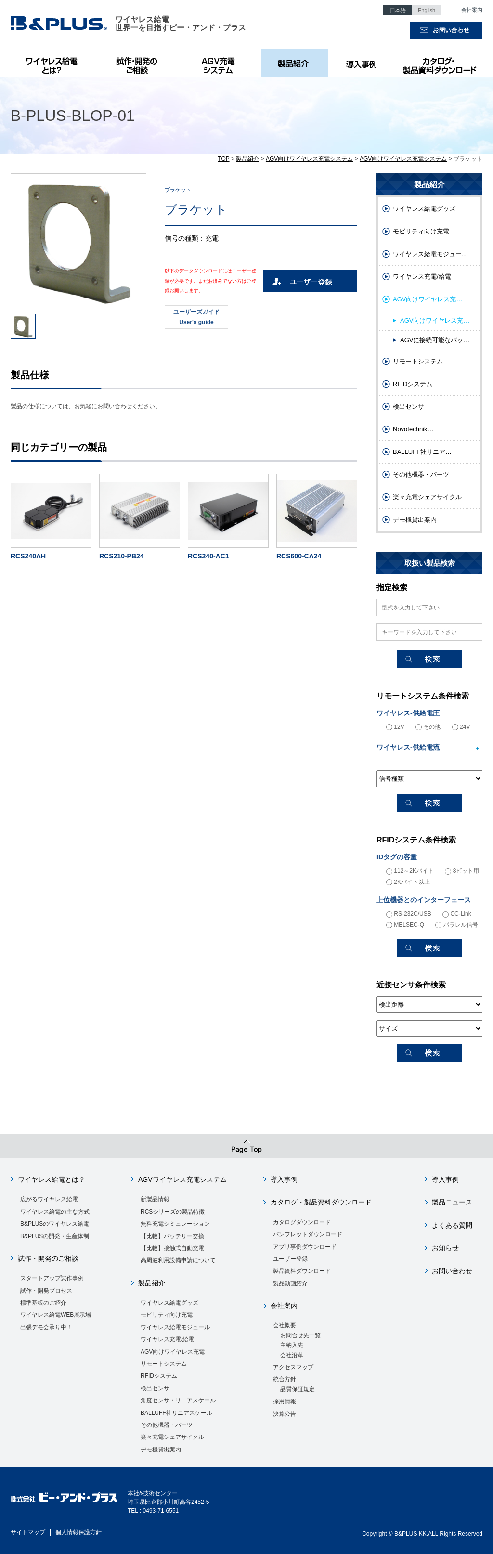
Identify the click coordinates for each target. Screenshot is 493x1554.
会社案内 (466, 10)
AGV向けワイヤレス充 (427, 299)
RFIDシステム (412, 384)
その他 (428, 727)
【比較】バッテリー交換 (172, 1236)
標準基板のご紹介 (43, 1302)
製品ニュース (452, 1202)
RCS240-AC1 (208, 556)
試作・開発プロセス (46, 1290)
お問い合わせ (452, 1271)
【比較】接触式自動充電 (172, 1248)
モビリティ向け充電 (421, 231)
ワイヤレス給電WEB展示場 (55, 1314)
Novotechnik (413, 429)
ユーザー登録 (290, 1259)
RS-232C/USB (408, 913)
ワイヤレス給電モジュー (430, 254)
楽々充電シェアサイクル (427, 497)
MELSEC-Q (405, 924)
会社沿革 (291, 1355)
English (426, 10)
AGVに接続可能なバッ (434, 340)
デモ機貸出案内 (415, 519)
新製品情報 (155, 1199)
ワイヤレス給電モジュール (175, 1327)
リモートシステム (418, 361)
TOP (223, 158)
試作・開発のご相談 (138, 62)
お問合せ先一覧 (300, 1335)
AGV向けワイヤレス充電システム (309, 158)
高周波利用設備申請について (178, 1260)
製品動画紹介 (290, 1283)
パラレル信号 (456, 924)
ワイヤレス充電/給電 (422, 276)
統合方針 (284, 1379)
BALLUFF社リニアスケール (176, 1413)
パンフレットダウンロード (307, 1234)
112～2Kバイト (410, 871)
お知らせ (445, 1248)
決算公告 (284, 1414)
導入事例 (362, 62)
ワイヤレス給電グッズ (424, 208)
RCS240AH (28, 556)
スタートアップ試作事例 (52, 1278)
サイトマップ (28, 1532)
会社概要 (284, 1325)
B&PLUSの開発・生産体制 (54, 1236)
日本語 (398, 10)
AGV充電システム (220, 62)
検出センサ (408, 406)
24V (461, 727)
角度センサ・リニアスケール (178, 1400)
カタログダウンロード (302, 1222)
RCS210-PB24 (121, 556)
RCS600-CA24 (298, 556)
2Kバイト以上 (408, 882)
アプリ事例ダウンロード (305, 1246)
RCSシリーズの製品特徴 (173, 1211)
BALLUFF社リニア (422, 451)
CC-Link (456, 913)
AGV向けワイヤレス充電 (173, 1351)
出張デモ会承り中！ (46, 1327)
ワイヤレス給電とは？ (51, 1179)
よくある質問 (452, 1225)
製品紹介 (294, 62)
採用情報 (284, 1401)
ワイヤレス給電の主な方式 (55, 1211)
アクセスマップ (293, 1367)
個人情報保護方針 (78, 1532)
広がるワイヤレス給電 (49, 1199)
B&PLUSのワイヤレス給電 (54, 62)
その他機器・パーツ (421, 474)
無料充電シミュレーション (175, 1223)
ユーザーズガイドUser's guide (196, 317)
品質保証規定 (297, 1389)
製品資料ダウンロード (302, 1271)
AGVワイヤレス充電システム (182, 1179)
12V (395, 727)
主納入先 (291, 1345)
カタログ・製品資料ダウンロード (439, 62)
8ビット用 (462, 871)
